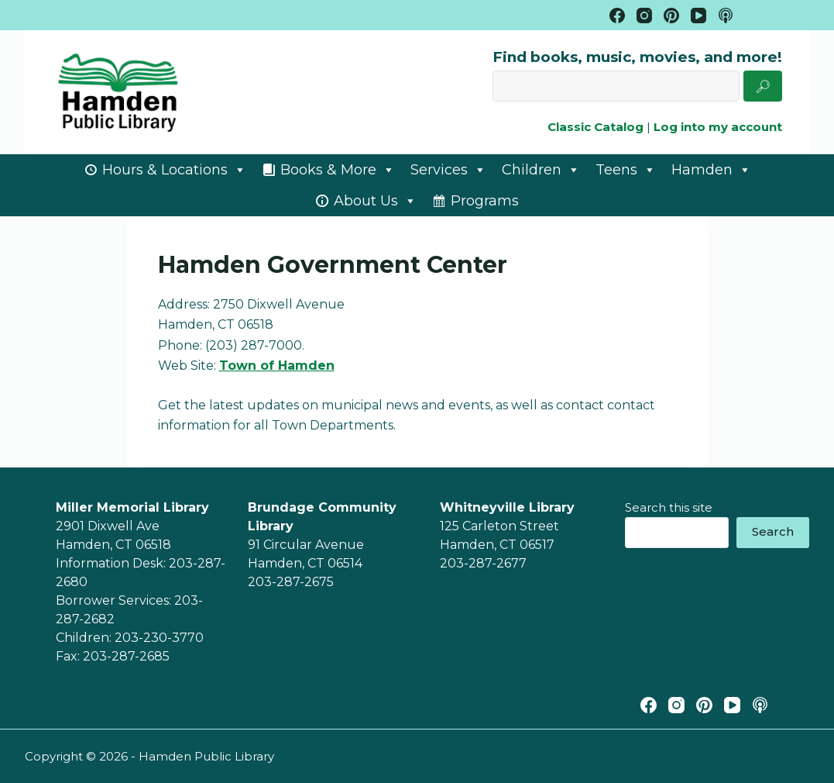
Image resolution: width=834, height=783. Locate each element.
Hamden (711, 169)
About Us (375, 200)
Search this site (668, 507)
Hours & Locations (174, 169)
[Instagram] (644, 15)
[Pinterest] (671, 15)
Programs (485, 200)
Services (448, 169)
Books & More (337, 169)
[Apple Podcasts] (725, 15)
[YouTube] (698, 15)
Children (541, 169)
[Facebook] (617, 15)
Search (773, 531)
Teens (625, 169)
